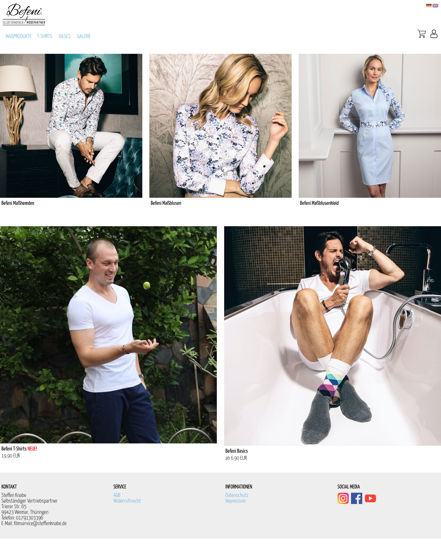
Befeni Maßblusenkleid (319, 203)
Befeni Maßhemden (17, 203)
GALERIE (84, 36)
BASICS (65, 36)
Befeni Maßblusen (166, 203)
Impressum (236, 501)
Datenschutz (237, 495)
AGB (116, 495)
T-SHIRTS (44, 36)
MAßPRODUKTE (19, 36)
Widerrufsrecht (127, 501)
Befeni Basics (237, 451)
